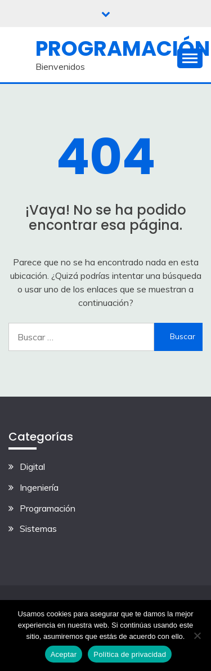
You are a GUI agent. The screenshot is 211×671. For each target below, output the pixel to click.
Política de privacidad (129, 654)
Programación (122, 48)
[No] (197, 635)
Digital (32, 466)
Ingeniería (39, 487)
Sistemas (38, 528)
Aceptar (64, 654)
